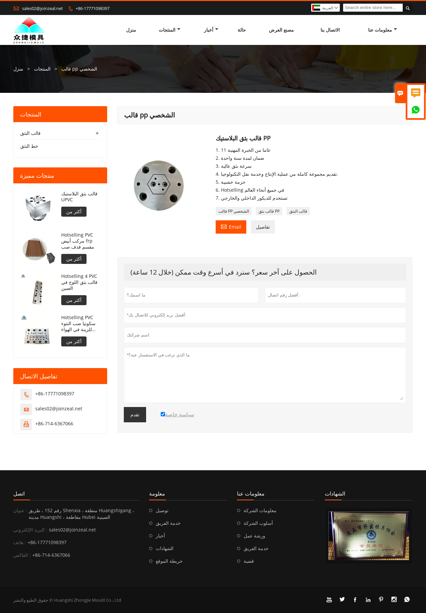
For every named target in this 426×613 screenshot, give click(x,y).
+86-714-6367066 (54, 423)
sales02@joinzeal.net (42, 8)
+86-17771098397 (92, 8)
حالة (242, 30)
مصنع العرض (281, 30)
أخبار (211, 30)
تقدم (134, 414)
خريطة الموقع (169, 561)
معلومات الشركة (260, 510)
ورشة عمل (254, 535)
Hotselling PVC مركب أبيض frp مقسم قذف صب (77, 241)
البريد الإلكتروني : (30, 529)
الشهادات (164, 548)
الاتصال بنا (330, 30)
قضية (249, 561)
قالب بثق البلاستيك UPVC (79, 197)
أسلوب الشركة (258, 523)
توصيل (162, 510)
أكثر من (74, 211)
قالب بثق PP (269, 211)
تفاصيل (263, 227)
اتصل (19, 493)
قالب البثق (298, 211)
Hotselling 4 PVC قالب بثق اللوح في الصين (79, 282)
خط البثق (29, 146)
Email (231, 226)
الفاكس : (22, 555)
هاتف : (19, 542)
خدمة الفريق (168, 523)
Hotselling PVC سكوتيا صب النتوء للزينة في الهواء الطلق (78, 323)
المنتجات (169, 30)
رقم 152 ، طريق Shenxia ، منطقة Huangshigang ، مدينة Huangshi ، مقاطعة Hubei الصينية (81, 513)
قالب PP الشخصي (233, 211)
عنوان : (20, 510)
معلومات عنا (382, 30)
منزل (131, 30)
